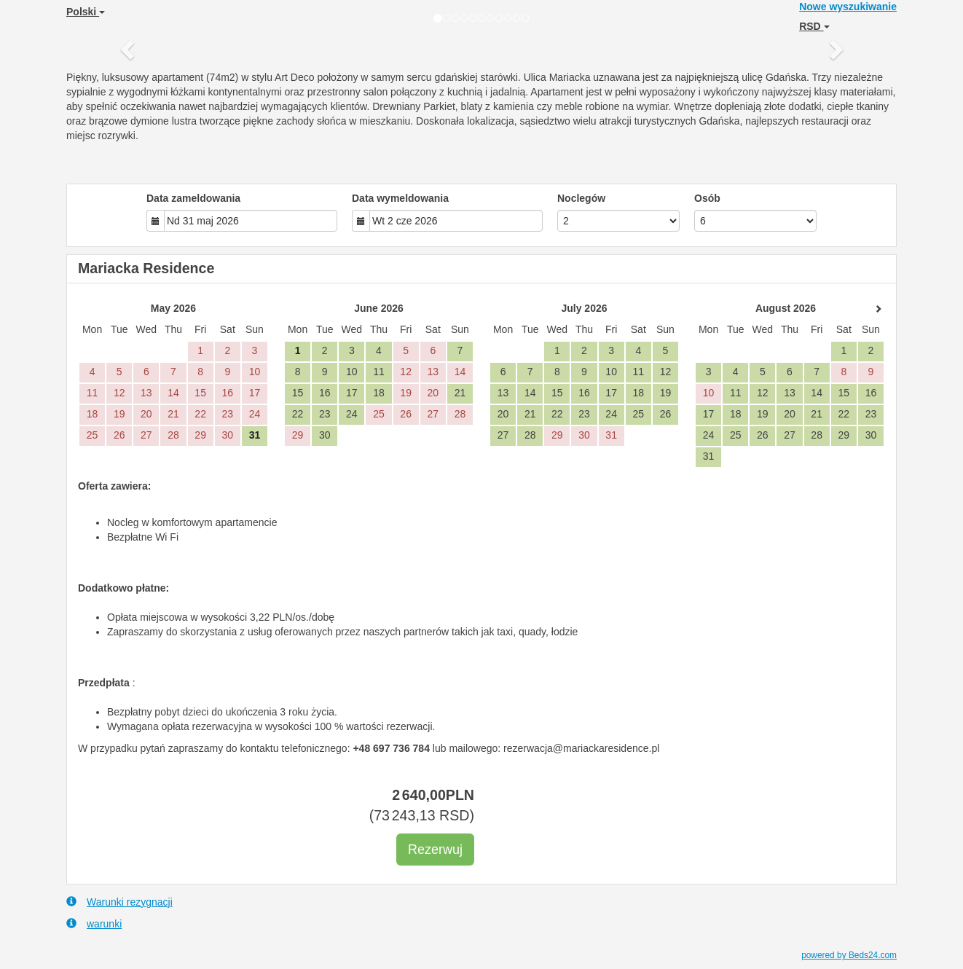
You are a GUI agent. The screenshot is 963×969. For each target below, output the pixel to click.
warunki (94, 923)
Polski (85, 11)
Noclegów (581, 198)
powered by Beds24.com (849, 955)
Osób (707, 198)
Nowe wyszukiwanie (848, 6)
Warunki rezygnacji (119, 901)
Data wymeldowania (400, 198)
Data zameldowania (193, 198)
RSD (814, 26)
